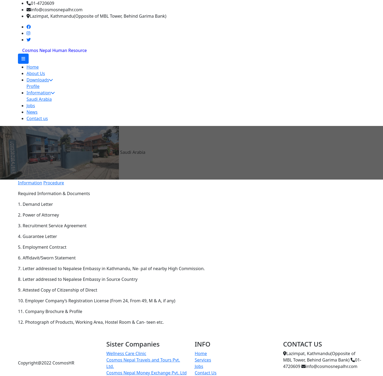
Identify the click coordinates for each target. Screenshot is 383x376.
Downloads (40, 80)
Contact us (37, 118)
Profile (33, 86)
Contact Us (205, 373)
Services (203, 360)
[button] (23, 59)
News (32, 112)
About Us (36, 73)
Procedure (53, 183)
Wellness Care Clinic (126, 353)
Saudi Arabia (39, 99)
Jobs (31, 106)
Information (41, 93)
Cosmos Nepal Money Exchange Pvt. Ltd (146, 373)
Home (33, 67)
